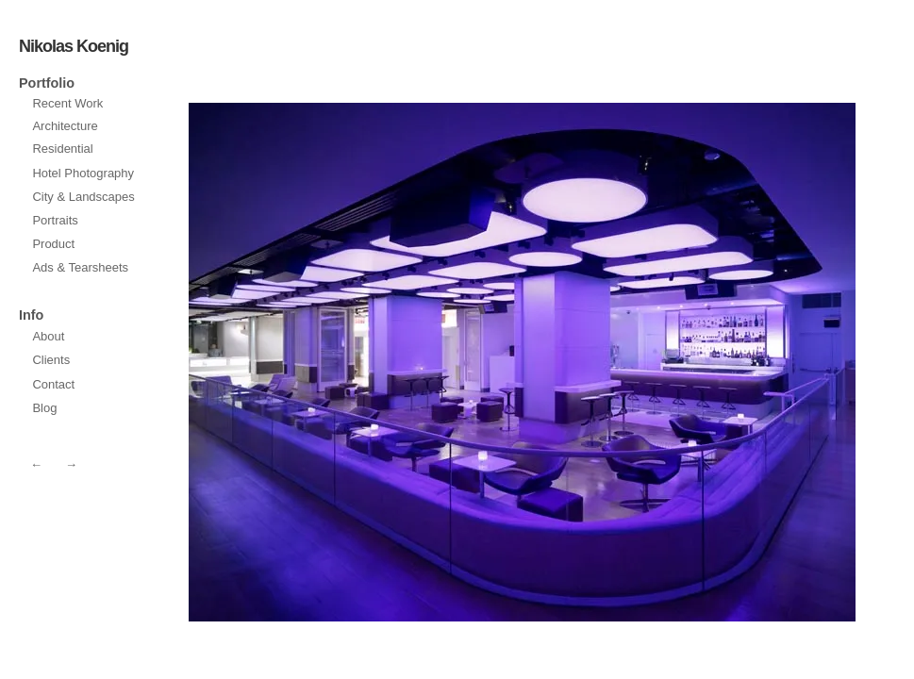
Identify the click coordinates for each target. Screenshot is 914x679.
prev (692, 362)
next (352, 362)
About (48, 336)
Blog (44, 408)
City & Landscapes (83, 197)
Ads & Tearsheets (80, 267)
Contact (53, 384)
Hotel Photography (83, 173)
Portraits (54, 220)
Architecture (64, 126)
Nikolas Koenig (73, 46)
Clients (51, 360)
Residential (62, 148)
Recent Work (67, 103)
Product (53, 244)
